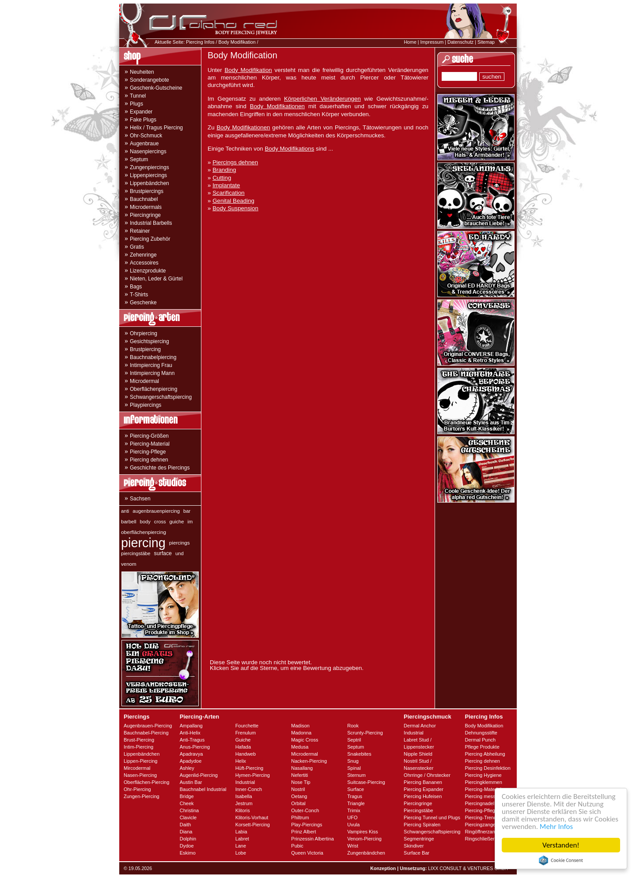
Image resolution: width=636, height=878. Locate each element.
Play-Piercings (306, 824)
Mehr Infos (556, 826)
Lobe (240, 852)
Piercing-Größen (149, 436)
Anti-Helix (190, 732)
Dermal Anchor (420, 725)
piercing (143, 543)
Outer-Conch (305, 810)
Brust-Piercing (139, 739)
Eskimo (188, 852)
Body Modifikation (237, 42)
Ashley (187, 768)
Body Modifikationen (277, 106)
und (179, 553)
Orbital (298, 803)
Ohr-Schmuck (146, 135)
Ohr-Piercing (137, 789)
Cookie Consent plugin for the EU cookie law (561, 860)
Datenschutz (460, 42)
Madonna (301, 732)
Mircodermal (137, 768)
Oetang (299, 796)
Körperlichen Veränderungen (322, 98)
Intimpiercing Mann (152, 373)
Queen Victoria (307, 852)
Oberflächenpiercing (153, 389)
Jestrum (244, 803)
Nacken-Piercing (309, 761)
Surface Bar (416, 852)
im (190, 521)
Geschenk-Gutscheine (156, 88)
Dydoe (187, 845)
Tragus (354, 796)
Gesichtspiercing (149, 341)
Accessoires (144, 263)
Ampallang (191, 725)
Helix (240, 761)
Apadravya (191, 754)
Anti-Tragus (192, 739)
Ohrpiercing (143, 333)
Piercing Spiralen (422, 824)
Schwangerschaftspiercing (161, 397)
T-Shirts (139, 294)
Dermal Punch (480, 739)
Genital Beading (233, 200)
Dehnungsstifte (481, 732)
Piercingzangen (481, 824)
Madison (300, 725)
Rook (353, 725)
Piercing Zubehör (150, 239)
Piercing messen (482, 796)
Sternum (356, 775)
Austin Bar (191, 782)
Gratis (137, 247)
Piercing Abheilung (485, 754)
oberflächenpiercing (143, 532)
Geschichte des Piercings (159, 468)
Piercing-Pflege (148, 452)
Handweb (245, 754)
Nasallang (302, 768)
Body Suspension (235, 208)
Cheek (187, 803)
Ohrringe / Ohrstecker (427, 775)
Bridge (187, 796)
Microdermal (144, 381)
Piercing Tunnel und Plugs (432, 817)
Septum (139, 159)
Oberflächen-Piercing (146, 782)
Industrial (245, 782)
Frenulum (245, 732)
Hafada (243, 746)
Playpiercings (145, 405)
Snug (353, 761)
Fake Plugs (143, 120)
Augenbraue (144, 143)
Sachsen (140, 499)
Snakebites (359, 754)
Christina (189, 810)
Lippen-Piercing (140, 761)
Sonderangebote (149, 80)
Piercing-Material (150, 444)
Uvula (353, 824)
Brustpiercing (145, 349)
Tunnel (138, 96)
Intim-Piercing (138, 746)
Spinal (354, 768)
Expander (141, 112)
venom (128, 564)
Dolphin (188, 838)
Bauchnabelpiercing (153, 357)
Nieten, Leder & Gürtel (156, 279)
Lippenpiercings (148, 175)
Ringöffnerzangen (484, 831)
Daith (185, 824)
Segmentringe (419, 838)
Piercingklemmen (483, 782)
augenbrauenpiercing (156, 511)
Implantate (226, 185)
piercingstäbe (136, 553)
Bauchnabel (144, 199)
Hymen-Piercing (252, 775)
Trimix (353, 810)
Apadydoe (191, 761)
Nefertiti (299, 775)
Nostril (298, 789)
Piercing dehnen (149, 460)
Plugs (136, 104)
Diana (186, 831)
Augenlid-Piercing (199, 775)
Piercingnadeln (481, 803)
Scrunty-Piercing (365, 732)
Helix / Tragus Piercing (156, 128)
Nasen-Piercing (140, 775)
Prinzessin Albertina (312, 838)
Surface (355, 789)
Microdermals (146, 207)
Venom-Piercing (364, 838)
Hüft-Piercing (249, 768)
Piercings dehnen (235, 162)
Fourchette (247, 725)
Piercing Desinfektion (487, 768)
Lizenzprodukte (148, 271)
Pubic (297, 845)
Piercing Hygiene (483, 775)
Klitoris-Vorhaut (252, 817)
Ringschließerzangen (487, 838)
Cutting (221, 177)
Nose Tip (300, 782)
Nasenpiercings (148, 151)
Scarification (228, 192)
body (145, 521)
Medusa (299, 746)
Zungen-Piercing (141, 796)
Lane (240, 845)
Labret (242, 838)
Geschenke (143, 302)
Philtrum (300, 817)
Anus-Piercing (195, 746)
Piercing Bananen (423, 782)
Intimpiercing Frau (151, 365)
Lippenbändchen (149, 183)
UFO (352, 817)
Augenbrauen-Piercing (148, 725)
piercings (179, 542)
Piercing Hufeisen (423, 796)
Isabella (243, 796)
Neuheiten (142, 72)
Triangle (355, 803)
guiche (177, 521)
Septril (354, 739)
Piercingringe (145, 215)
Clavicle (188, 817)
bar (186, 511)
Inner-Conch (248, 789)
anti (125, 511)
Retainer (140, 231)
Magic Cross (304, 739)
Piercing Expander (423, 789)
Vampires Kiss (362, 831)
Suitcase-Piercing (366, 782)
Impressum (432, 42)
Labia (241, 831)
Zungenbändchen (366, 852)
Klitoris (242, 810)
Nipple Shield (418, 754)
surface (163, 553)
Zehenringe (143, 255)
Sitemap (486, 42)
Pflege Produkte (482, 746)
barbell (128, 521)
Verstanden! (560, 845)
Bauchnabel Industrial (203, 789)
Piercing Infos (200, 42)
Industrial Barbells (151, 223)
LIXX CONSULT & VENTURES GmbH (468, 868)
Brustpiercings (146, 191)
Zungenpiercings (149, 167)
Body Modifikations (289, 148)
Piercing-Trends (482, 817)
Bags (136, 287)
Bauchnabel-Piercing (146, 732)
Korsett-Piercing (252, 824)
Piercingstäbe (418, 810)
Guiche (243, 739)
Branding (224, 170)
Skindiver (414, 845)
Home (410, 42)
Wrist (352, 845)
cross (160, 521)
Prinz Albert (303, 831)
